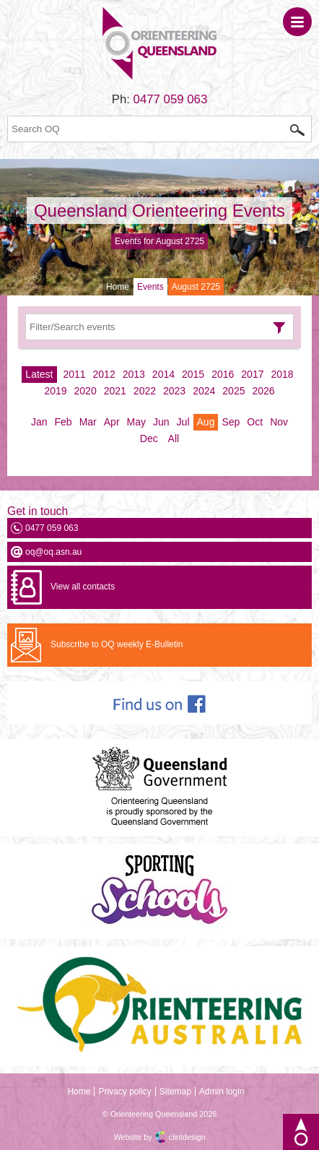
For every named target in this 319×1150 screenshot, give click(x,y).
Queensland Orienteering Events (159, 210)
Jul (183, 422)
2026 (263, 391)
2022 (145, 391)
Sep (231, 422)
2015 (193, 374)
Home (117, 287)
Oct (255, 422)
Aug (206, 422)
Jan (39, 422)
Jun (161, 422)
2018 (282, 374)
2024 (204, 391)
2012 (104, 374)
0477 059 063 (171, 99)
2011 (74, 374)
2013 (134, 374)
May (136, 422)
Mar (88, 422)
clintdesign (187, 1137)
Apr (112, 422)
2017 (252, 374)
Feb (63, 422)
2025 (233, 391)
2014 (163, 374)
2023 (174, 391)
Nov (279, 422)
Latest (39, 374)
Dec (149, 438)
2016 (222, 374)
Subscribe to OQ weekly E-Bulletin (117, 644)
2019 (55, 391)
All (174, 438)
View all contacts (83, 587)
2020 (85, 391)
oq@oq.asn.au (53, 552)
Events (150, 287)
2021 (115, 391)
